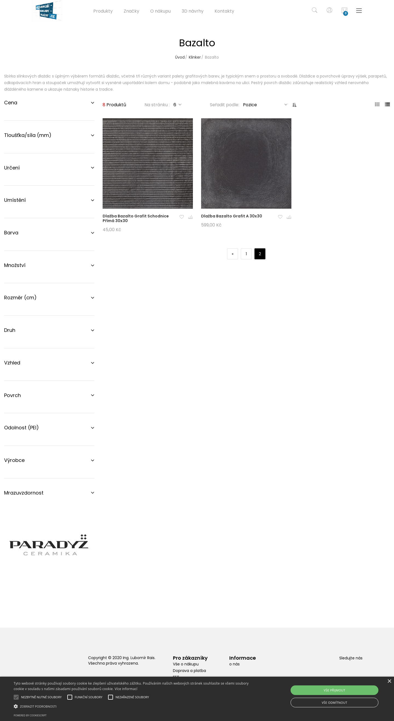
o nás (234, 664)
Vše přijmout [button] (334, 690)
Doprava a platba (189, 670)
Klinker (195, 57)
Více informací (126, 688)
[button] (181, 217)
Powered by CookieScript (30, 715)
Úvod (180, 57)
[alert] (197, 699)
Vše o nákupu (186, 664)
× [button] (389, 681)
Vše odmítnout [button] (334, 702)
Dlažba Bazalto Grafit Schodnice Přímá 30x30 (136, 218)
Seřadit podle (224, 105)
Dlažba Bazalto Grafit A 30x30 (231, 216)
